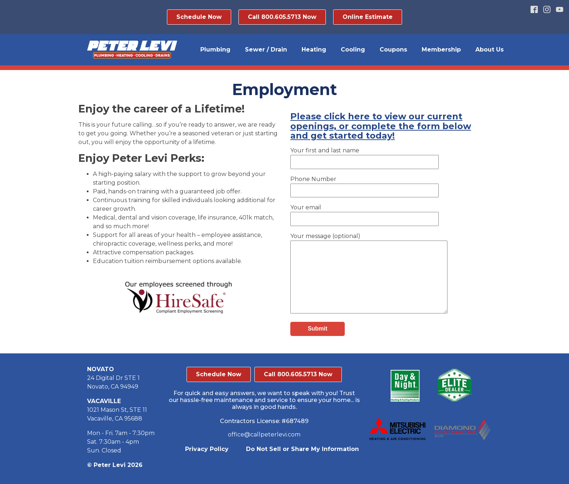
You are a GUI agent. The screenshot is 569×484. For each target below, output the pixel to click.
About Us (489, 49)
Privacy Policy (207, 449)
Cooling (353, 49)
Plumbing (215, 49)
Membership (441, 49)
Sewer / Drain (266, 49)
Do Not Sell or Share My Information (302, 449)
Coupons (393, 49)
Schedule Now (199, 16)
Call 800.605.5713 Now (282, 16)
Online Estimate (368, 16)
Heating (314, 49)
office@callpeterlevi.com (264, 434)
